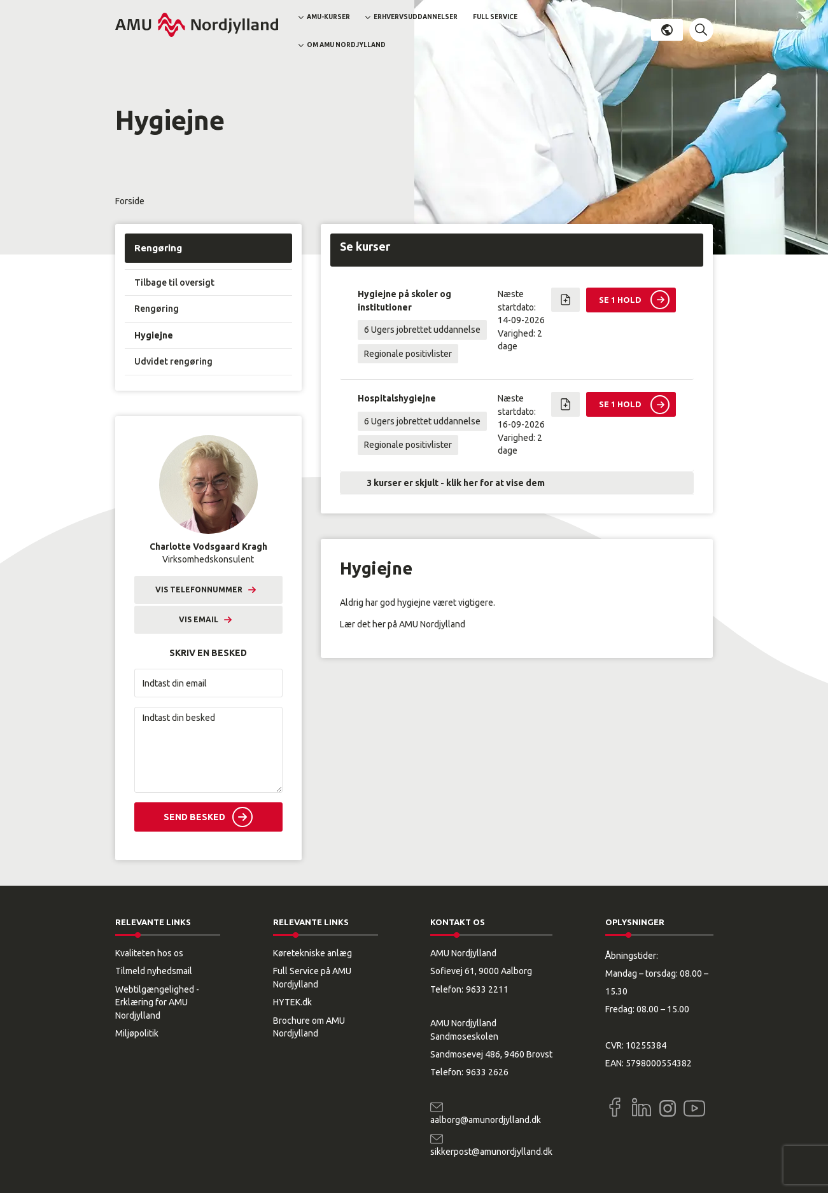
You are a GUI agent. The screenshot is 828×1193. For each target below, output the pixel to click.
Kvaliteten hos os (149, 953)
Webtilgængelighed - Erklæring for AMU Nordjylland (157, 1002)
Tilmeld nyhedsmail (153, 971)
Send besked (194, 817)
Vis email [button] (198, 619)
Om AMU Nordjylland (346, 44)
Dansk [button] (667, 30)
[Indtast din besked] (208, 750)
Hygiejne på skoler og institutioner (404, 300)
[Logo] (196, 25)
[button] (701, 30)
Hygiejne (153, 335)
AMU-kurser (328, 16)
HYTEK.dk (292, 1002)
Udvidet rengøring (173, 361)
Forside (129, 201)
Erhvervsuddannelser (416, 16)
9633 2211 (487, 989)
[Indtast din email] (208, 683)
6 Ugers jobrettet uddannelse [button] (422, 329)
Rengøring (158, 247)
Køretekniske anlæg (312, 953)
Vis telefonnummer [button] (198, 589)
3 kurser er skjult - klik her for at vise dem (456, 483)
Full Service (495, 16)
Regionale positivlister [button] (408, 354)
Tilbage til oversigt (174, 282)
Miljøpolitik (136, 1033)
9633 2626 (487, 1072)
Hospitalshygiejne (397, 398)
